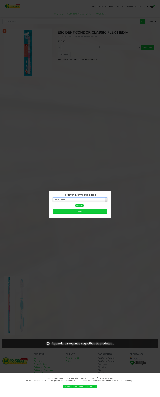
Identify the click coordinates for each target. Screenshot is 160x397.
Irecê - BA (79, 206)
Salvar (80, 211)
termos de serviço (126, 380)
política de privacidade (102, 380)
